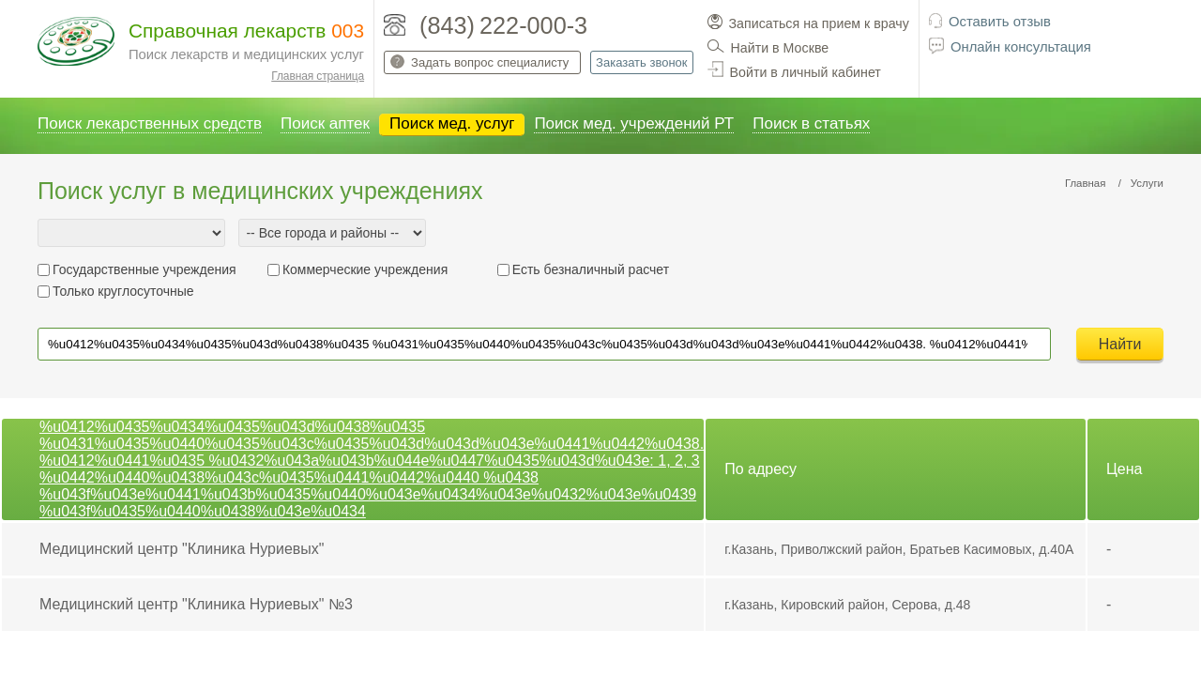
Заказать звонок (641, 62)
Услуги (1147, 183)
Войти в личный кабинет (805, 72)
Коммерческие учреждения (365, 269)
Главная (1085, 183)
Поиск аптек (325, 123)
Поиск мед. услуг (451, 123)
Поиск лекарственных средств (150, 123)
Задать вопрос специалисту (490, 62)
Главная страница (317, 76)
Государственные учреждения (144, 269)
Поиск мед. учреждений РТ (634, 123)
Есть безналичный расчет (590, 269)
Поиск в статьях (811, 123)
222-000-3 (533, 25)
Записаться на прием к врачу (819, 23)
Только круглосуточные (123, 291)
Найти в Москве (780, 47)
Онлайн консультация (1020, 46)
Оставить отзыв (1000, 21)
